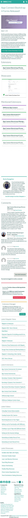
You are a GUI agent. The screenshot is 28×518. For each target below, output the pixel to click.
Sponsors (3, 491)
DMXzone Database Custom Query (11, 400)
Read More (5, 331)
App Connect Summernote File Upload (12, 369)
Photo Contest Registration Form (10, 472)
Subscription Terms (19, 497)
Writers (2, 492)
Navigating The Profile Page (7, 505)
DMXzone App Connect (10, 108)
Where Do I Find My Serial (7, 510)
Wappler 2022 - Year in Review (9, 328)
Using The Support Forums (7, 508)
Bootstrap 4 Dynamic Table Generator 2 (12, 378)
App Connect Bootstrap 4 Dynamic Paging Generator (14, 387)
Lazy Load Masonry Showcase (10, 459)
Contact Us (3, 488)
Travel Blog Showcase (7, 462)
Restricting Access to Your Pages (10, 420)
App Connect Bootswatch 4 (12, 115)
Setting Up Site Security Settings (10, 433)
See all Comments (20, 274)
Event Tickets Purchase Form (12, 95)
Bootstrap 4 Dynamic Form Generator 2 (12, 382)
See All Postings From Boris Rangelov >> (15, 196)
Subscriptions (17, 492)
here (13, 57)
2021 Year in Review (7, 358)
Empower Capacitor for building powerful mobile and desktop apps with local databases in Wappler (14, 334)
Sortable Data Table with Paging (10, 452)
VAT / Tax (16, 488)
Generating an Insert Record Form (10, 442)
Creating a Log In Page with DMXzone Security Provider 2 (14, 428)
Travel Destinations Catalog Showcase (12, 475)
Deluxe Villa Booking (7, 465)
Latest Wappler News (8, 319)
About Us (3, 486)
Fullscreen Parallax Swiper (9, 456)
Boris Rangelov (8, 179)
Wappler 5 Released (7, 341)
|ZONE (4, 2)
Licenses (16, 501)
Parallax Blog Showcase (8, 469)
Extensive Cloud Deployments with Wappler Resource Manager (14, 345)
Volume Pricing (17, 489)
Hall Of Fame (4, 494)
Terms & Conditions (19, 495)
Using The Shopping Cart (7, 504)
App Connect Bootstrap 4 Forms (13, 69)
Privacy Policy (17, 498)
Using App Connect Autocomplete (10, 411)
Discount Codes (18, 491)
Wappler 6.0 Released (7, 323)
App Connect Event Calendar (9, 391)
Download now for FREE (19, 297)
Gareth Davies (18, 210)
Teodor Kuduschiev (19, 236)
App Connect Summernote (8, 373)
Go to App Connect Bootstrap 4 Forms (12, 50)
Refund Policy (17, 500)
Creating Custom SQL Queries (9, 415)
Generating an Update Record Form (11, 437)
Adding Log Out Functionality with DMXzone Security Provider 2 (14, 424)
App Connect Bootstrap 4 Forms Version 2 (16, 130)
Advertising (3, 489)
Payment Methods (18, 486)
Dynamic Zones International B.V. (19, 515)
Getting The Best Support (7, 507)
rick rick (17, 246)
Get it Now (22, 314)
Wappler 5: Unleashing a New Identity (11, 354)
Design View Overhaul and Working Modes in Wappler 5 (14, 349)
